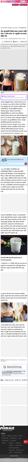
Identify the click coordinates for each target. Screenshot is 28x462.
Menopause (11, 450)
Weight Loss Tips (9, 380)
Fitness (20, 435)
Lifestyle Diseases (18, 452)
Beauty (4, 435)
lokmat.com (7, 458)
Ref (23, 180)
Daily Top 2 (15, 4)
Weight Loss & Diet (13, 27)
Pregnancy (11, 443)
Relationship (13, 438)
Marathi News (9, 371)
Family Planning (18, 445)
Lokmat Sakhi (4, 27)
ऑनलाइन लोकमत (5, 38)
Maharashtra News (17, 371)
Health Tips (18, 380)
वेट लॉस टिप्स (24, 380)
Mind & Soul (5, 438)
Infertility (11, 445)
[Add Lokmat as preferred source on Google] (8, 42)
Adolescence (18, 443)
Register (25, 163)
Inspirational (5, 440)
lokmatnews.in (20, 458)
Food (19, 438)
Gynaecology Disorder (14, 447)
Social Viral (13, 440)
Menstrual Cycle (19, 450)
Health (3, 443)
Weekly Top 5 (23, 4)
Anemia (10, 452)
